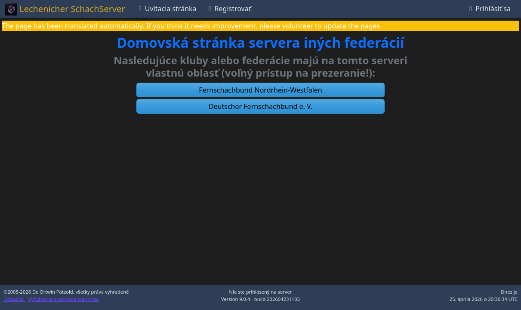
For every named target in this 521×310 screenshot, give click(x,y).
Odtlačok (14, 299)
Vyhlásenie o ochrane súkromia (63, 299)
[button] (260, 90)
